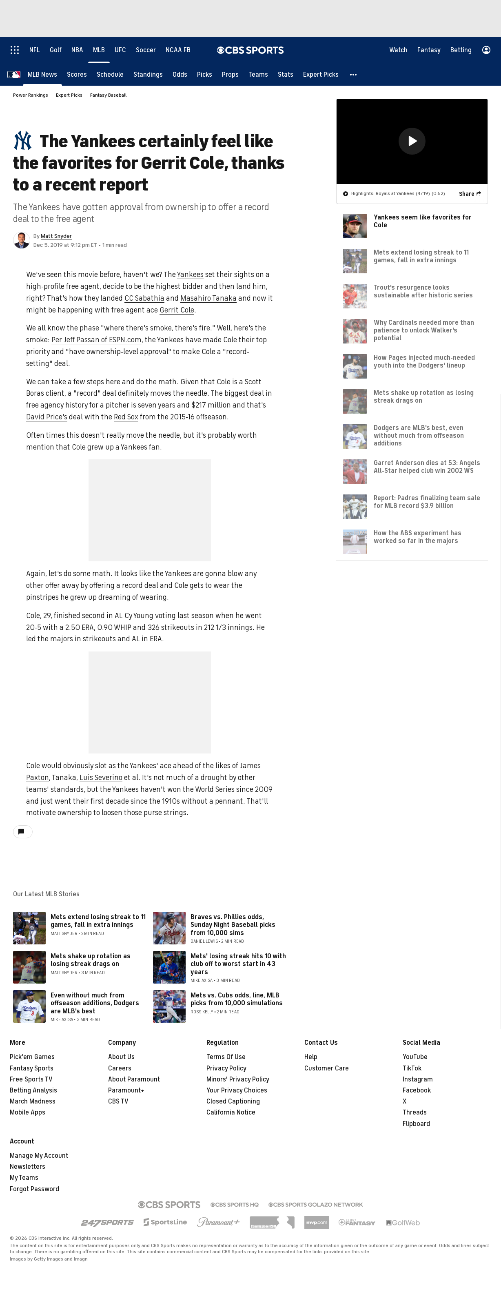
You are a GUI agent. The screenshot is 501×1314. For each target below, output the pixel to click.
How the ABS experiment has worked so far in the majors (417, 537)
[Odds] (180, 74)
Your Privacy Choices (236, 1090)
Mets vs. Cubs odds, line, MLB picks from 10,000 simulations (237, 999)
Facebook (417, 1090)
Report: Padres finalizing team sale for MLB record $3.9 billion (427, 502)
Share (466, 194)
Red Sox (126, 416)
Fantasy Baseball (108, 95)
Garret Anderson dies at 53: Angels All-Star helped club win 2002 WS (427, 467)
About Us (121, 1057)
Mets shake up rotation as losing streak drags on (91, 960)
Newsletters (27, 1167)
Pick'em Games (32, 1057)
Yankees (190, 274)
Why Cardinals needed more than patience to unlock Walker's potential (424, 330)
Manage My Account (39, 1156)
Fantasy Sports (31, 1068)
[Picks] (204, 74)
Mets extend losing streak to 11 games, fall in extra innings (98, 921)
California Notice (230, 1112)
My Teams (24, 1178)
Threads (415, 1112)
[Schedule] (110, 74)
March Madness (32, 1101)
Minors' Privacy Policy (237, 1079)
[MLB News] (42, 74)
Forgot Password (34, 1189)
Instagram (418, 1079)
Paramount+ (126, 1090)
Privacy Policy (226, 1068)
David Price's (46, 416)
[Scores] (77, 74)
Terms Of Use (226, 1057)
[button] (354, 74)
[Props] (230, 74)
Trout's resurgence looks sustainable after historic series (423, 291)
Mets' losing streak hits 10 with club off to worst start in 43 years (238, 964)
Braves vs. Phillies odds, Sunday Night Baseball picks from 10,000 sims (233, 925)
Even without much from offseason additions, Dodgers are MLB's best (95, 1003)
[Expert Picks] (321, 74)
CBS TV (118, 1101)
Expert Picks (69, 95)
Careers (119, 1068)
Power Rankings (30, 95)
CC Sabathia (144, 298)
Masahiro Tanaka (208, 298)
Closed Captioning (233, 1101)
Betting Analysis (33, 1090)
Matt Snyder (56, 236)
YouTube (415, 1057)
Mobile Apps (27, 1112)
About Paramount (134, 1079)
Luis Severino (101, 777)
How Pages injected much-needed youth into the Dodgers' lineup (424, 362)
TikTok (412, 1068)
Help (310, 1057)
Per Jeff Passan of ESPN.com (96, 339)
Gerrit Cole (177, 310)
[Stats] (285, 74)
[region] (412, 141)
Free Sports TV (31, 1079)
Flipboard (416, 1124)
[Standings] (148, 74)
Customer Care (326, 1068)
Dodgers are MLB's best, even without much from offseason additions (419, 436)
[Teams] (258, 74)
